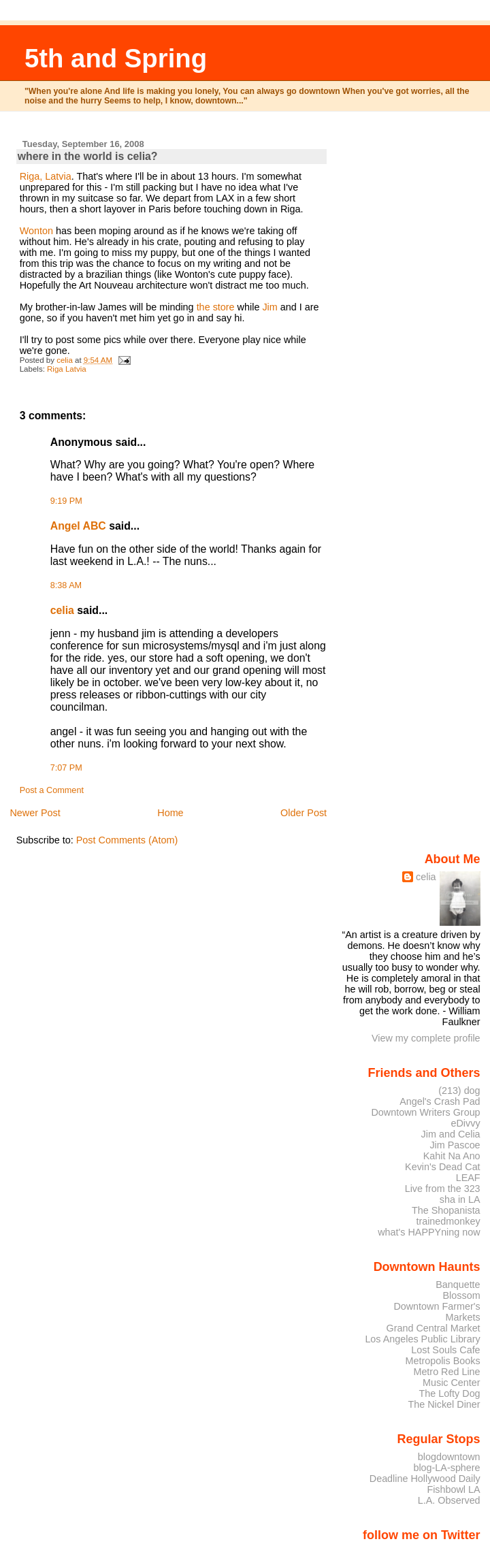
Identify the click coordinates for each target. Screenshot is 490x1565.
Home (170, 812)
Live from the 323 (442, 1188)
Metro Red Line (446, 1371)
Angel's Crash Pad (439, 1101)
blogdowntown (449, 1456)
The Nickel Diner (444, 1404)
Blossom (461, 1295)
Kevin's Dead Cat (442, 1166)
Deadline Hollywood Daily (425, 1478)
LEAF (468, 1177)
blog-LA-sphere (446, 1467)
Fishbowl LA (453, 1489)
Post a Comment (52, 790)
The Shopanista (446, 1210)
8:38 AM (66, 585)
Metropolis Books (442, 1360)
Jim (269, 307)
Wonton (36, 230)
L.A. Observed (449, 1500)
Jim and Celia (450, 1134)
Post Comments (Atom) (127, 840)
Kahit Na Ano (451, 1155)
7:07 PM (66, 768)
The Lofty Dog (449, 1393)
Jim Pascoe (454, 1145)
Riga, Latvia (45, 176)
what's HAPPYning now (429, 1232)
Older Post (303, 812)
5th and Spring (115, 58)
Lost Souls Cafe (445, 1349)
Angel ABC (78, 526)
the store (216, 307)
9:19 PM (66, 501)
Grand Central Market (433, 1328)
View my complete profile (426, 1038)
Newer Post (35, 812)
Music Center (451, 1382)
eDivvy (465, 1123)
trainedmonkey (448, 1221)
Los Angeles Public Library (422, 1339)
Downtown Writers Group (425, 1112)
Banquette (458, 1284)
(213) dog (459, 1090)
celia (62, 610)
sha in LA (460, 1199)
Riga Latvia (66, 369)
